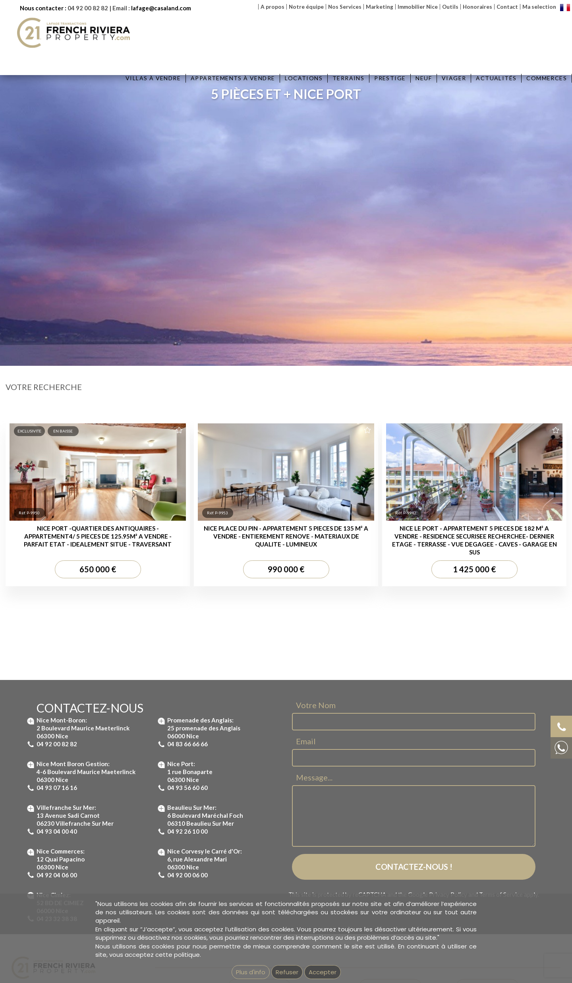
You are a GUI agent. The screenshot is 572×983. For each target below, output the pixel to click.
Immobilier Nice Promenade (393, 880)
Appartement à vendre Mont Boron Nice (277, 846)
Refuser (287, 972)
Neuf (423, 78)
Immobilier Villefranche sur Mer (494, 888)
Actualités (496, 78)
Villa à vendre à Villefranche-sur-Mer (500, 837)
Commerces (546, 78)
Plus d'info (250, 972)
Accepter (322, 972)
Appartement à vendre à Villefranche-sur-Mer (283, 854)
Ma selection (539, 7)
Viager (454, 78)
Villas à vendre (153, 78)
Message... (314, 611)
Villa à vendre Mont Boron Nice (494, 863)
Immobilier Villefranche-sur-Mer (397, 863)
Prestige (390, 78)
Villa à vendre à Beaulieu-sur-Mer (497, 854)
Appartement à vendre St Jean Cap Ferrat (279, 837)
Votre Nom (316, 538)
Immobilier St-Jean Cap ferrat (395, 846)
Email (306, 574)
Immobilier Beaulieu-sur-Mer (394, 837)
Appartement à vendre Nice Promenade (277, 880)
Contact (507, 7)
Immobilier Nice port (383, 871)
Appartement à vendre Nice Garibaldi (273, 871)
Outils (450, 7)
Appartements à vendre (233, 78)
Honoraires (477, 7)
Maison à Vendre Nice (483, 880)
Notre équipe (306, 7)
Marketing (379, 7)
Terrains (348, 78)
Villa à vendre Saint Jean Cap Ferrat (500, 846)
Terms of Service (501, 727)
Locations (304, 78)
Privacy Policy (448, 727)
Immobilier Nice (418, 7)
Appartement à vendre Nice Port (267, 863)
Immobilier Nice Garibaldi (390, 888)
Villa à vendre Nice (479, 871)
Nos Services (344, 7)
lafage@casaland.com (161, 8)
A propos (272, 7)
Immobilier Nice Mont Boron (393, 854)
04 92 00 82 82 (88, 8)
